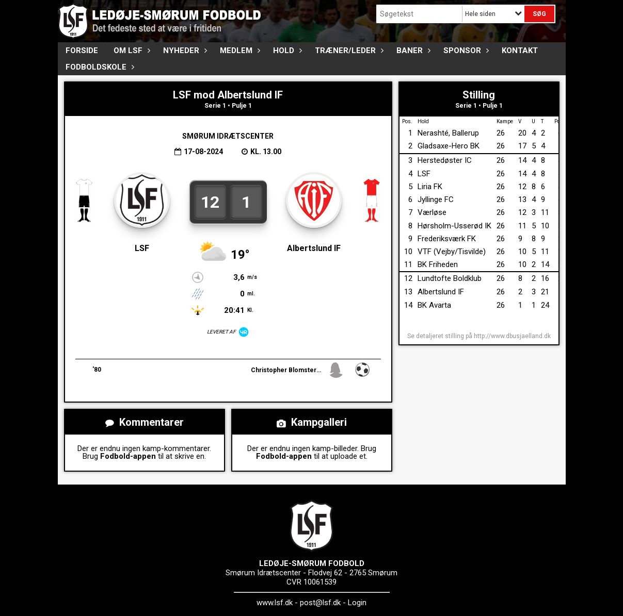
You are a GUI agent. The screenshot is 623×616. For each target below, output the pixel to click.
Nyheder (183, 50)
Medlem (239, 50)
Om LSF (131, 50)
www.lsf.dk (275, 602)
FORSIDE (82, 50)
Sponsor (464, 50)
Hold (286, 50)
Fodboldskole (99, 67)
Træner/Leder (348, 50)
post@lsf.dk (320, 602)
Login (357, 602)
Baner (412, 50)
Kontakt (520, 50)
